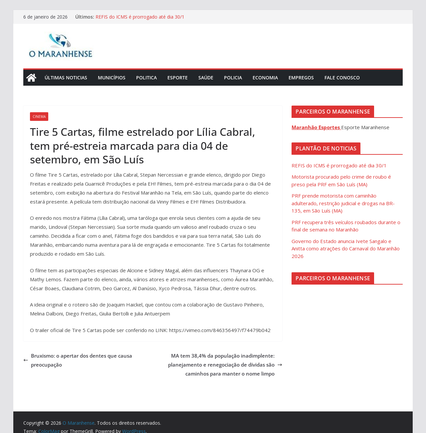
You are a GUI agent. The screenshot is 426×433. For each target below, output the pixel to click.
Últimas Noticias (66, 77)
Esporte (177, 77)
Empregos (301, 77)
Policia (233, 77)
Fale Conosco (342, 77)
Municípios (111, 77)
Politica (146, 77)
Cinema (39, 116)
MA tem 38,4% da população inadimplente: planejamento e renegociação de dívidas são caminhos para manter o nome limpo (225, 364)
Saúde (205, 77)
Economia (265, 77)
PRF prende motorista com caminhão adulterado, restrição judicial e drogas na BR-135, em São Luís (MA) (343, 203)
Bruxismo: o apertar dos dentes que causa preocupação (77, 360)
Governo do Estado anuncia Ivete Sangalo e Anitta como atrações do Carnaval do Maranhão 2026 (346, 248)
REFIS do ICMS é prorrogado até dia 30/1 (140, 17)
